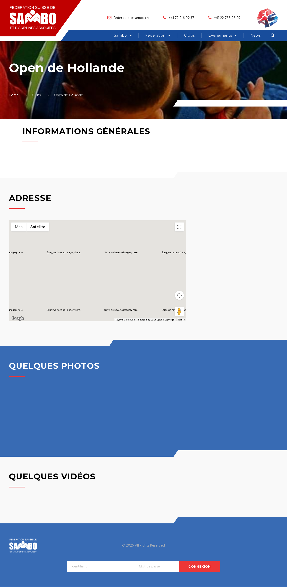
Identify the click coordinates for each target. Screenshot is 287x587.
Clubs (189, 35)
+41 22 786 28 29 (227, 18)
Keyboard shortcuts (125, 319)
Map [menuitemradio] (19, 227)
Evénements (220, 35)
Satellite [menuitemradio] (37, 227)
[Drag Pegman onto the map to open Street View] (179, 311)
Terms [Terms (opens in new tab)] (181, 319)
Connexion (199, 567)
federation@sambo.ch (131, 18)
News (255, 35)
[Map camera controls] (179, 295)
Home (14, 95)
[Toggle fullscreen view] (179, 226)
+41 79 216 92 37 (181, 18)
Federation (155, 35)
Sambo (120, 35)
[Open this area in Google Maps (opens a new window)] (17, 318)
